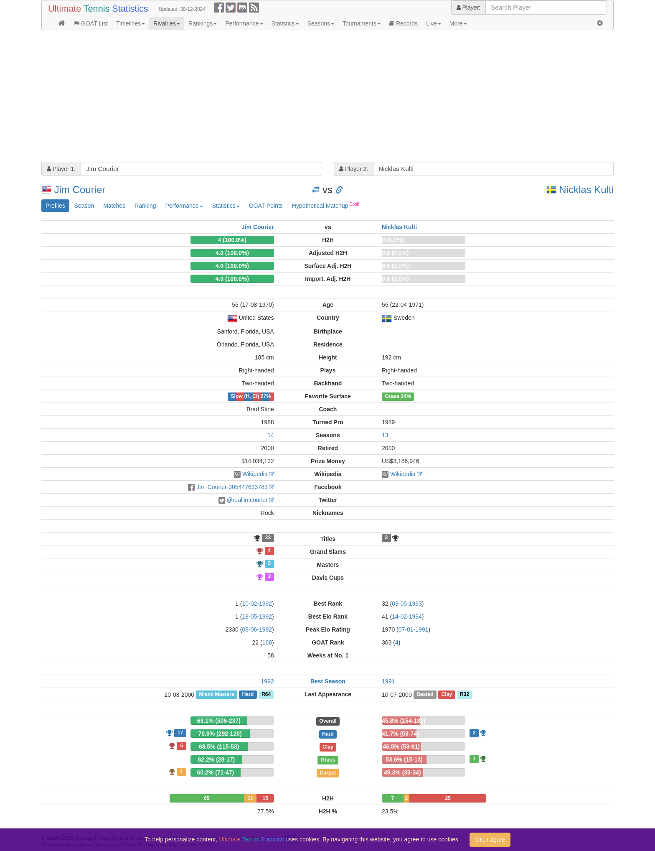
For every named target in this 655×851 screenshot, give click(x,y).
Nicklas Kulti (586, 189)
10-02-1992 (257, 603)
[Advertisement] (292, 96)
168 (267, 642)
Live (433, 23)
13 (385, 435)
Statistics (285, 23)
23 (268, 538)
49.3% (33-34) (402, 772)
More (458, 23)
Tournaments (362, 23)
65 (206, 798)
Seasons (320, 23)
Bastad (425, 695)
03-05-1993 (407, 603)
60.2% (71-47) (215, 772)
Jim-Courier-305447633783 (231, 487)
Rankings (202, 23)
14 (270, 435)
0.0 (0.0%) (395, 253)
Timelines (130, 23)
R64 (266, 695)
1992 (267, 681)
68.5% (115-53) (219, 746)
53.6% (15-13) (404, 759)
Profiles (55, 205)
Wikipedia (255, 474)
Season (84, 205)
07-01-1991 (414, 629)
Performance (244, 23)
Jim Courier (80, 189)
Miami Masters (216, 695)
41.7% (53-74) (400, 733)
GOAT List (91, 23)
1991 (388, 681)
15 (265, 798)
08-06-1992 (257, 629)
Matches (114, 205)
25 (448, 798)
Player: (468, 7)
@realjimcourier (247, 500)
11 (250, 798)
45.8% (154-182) (403, 720)
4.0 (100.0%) (232, 253)
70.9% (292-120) (219, 733)
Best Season (327, 681)
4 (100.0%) (232, 240)
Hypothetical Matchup (325, 205)
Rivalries (166, 23)
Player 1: (61, 169)
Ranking (145, 205)
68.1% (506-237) (219, 720)
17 (180, 733)
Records (403, 23)
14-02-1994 (407, 616)
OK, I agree (490, 839)
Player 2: (353, 169)
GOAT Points (266, 205)
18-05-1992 (257, 616)
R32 (464, 695)
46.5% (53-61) (401, 746)
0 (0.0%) (393, 240)
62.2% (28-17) (216, 759)
